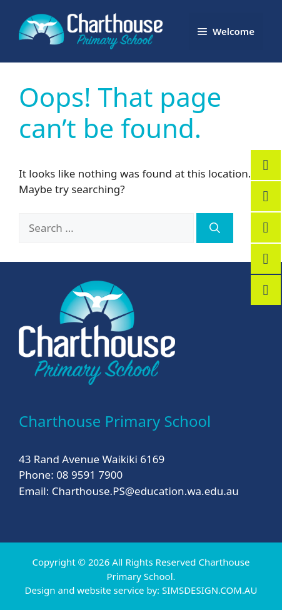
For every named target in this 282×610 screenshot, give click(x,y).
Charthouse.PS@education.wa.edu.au (145, 491)
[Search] (214, 228)
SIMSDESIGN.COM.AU (209, 590)
